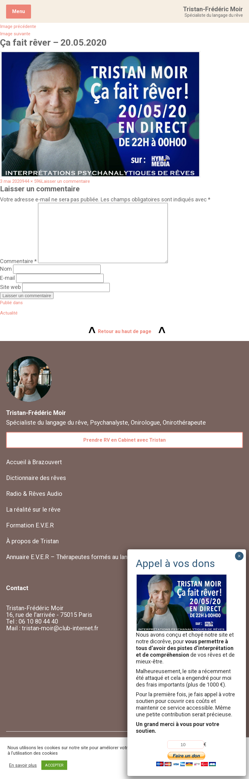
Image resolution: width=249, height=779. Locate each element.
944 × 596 (31, 181)
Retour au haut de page (124, 331)
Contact (17, 588)
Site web (10, 287)
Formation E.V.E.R (30, 525)
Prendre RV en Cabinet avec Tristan (124, 440)
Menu (18, 11)
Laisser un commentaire (65, 181)
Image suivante (15, 34)
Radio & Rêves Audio (34, 493)
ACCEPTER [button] (54, 765)
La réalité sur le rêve (33, 509)
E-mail (7, 278)
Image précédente (18, 26)
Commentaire (18, 261)
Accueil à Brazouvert (34, 462)
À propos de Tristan (32, 541)
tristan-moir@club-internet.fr (60, 628)
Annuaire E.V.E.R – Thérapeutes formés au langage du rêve (84, 557)
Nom (6, 269)
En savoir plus (23, 765)
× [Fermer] (239, 556)
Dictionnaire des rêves (36, 478)
